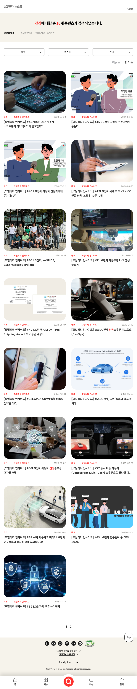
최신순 (116, 62)
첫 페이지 (55, 626)
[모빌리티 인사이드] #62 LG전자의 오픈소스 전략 (32, 606)
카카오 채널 (80, 643)
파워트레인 (40, 32)
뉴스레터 (130, 9)
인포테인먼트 (26, 32)
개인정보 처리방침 (67, 654)
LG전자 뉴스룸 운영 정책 (67, 650)
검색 (69, 682)
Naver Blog (67, 643)
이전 (60, 626)
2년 (112, 52)
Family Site (67, 662)
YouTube (53, 643)
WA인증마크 (90, 643)
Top (129, 637)
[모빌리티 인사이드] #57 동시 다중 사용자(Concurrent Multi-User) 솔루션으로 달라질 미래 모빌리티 (101, 472)
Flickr (73, 643)
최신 (91, 684)
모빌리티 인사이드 (21, 117)
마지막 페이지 (81, 626)
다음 (77, 626)
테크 (23, 52)
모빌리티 (51, 32)
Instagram (60, 643)
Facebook (47, 643)
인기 (122, 684)
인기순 (129, 62)
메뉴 (46, 684)
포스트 (67, 52)
